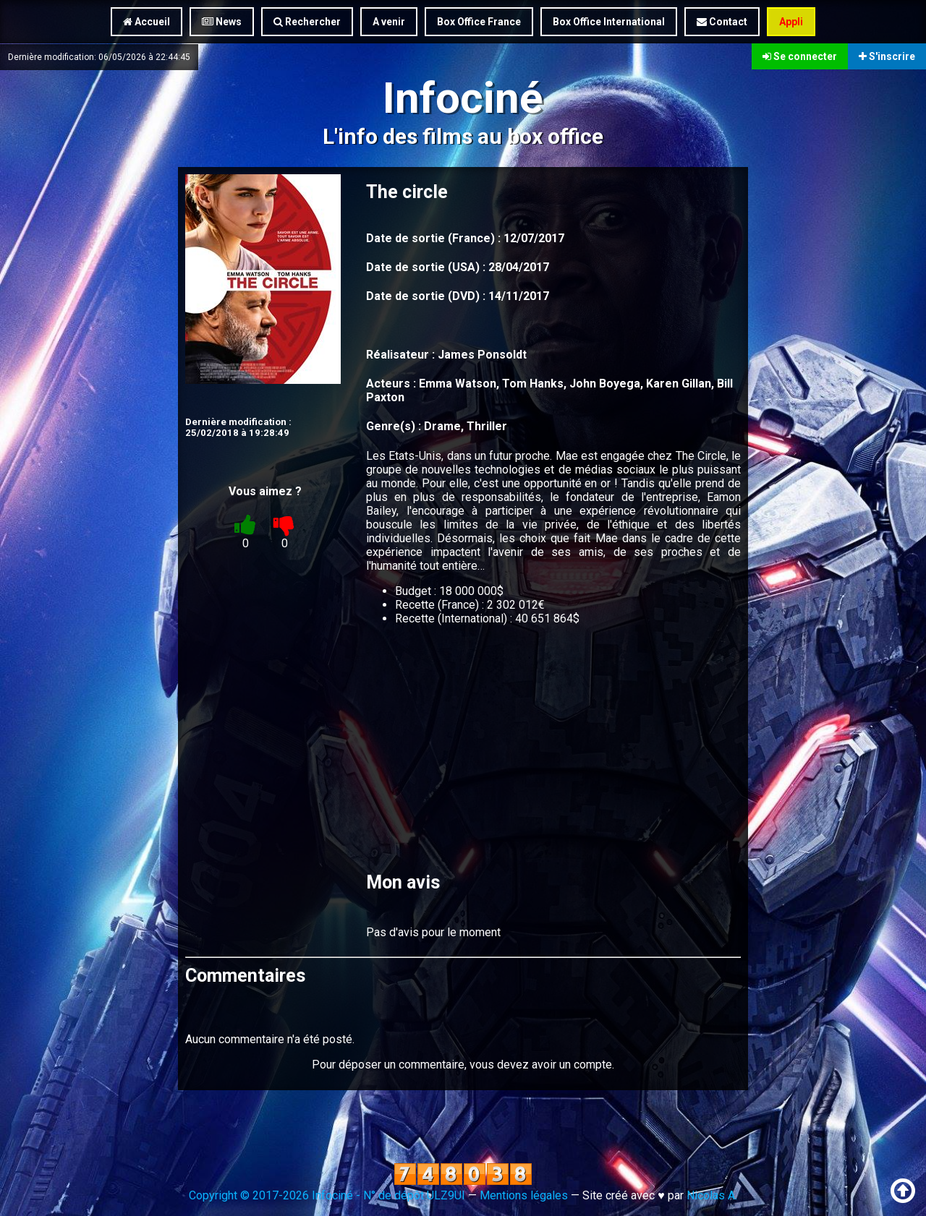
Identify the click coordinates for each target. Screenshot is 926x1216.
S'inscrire (887, 56)
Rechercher (307, 21)
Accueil (146, 21)
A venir (389, 21)
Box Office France (479, 21)
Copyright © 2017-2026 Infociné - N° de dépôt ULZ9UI (327, 1195)
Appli (791, 21)
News (222, 21)
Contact (722, 21)
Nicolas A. (712, 1195)
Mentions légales (524, 1195)
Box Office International (609, 21)
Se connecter (800, 56)
